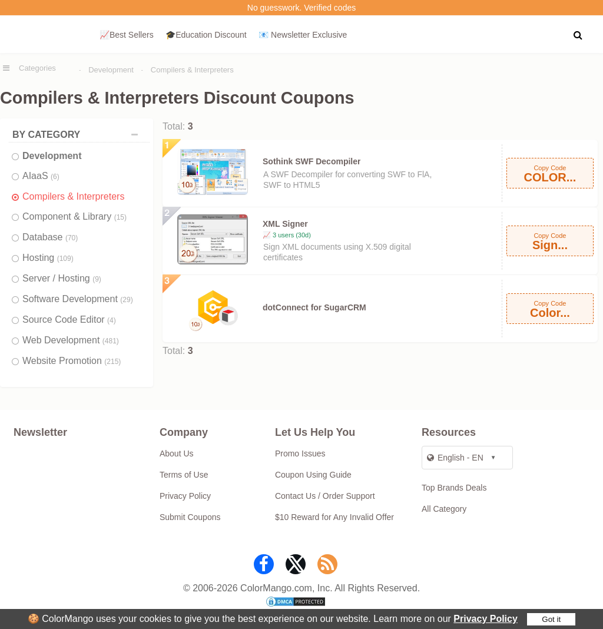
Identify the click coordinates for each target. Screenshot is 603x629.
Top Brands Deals (454, 487)
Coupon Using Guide (313, 474)
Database (50, 237)
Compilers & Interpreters (192, 69)
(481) (110, 341)
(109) (65, 258)
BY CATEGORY (78, 134)
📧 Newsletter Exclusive (303, 34)
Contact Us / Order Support (325, 496)
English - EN (455, 457)
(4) (111, 320)
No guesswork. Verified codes (301, 7)
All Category (444, 509)
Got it (551, 619)
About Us (177, 453)
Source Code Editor (69, 319)
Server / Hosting (61, 278)
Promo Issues (300, 453)
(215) (112, 361)
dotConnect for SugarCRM (314, 307)
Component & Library (74, 216)
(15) (120, 217)
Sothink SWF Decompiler (311, 161)
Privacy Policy (485, 619)
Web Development (70, 340)
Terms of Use (184, 474)
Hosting (48, 258)
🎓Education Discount (206, 34)
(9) (96, 279)
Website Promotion (71, 361)
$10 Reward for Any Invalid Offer (334, 517)
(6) (55, 177)
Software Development (77, 299)
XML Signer (285, 224)
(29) (126, 300)
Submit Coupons (190, 517)
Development (111, 69)
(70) (71, 238)
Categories (37, 68)
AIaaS (40, 176)
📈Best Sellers (127, 34)
